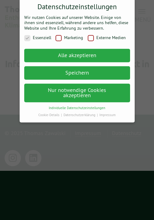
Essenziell (37, 36)
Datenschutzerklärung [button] (80, 113)
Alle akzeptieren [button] (77, 53)
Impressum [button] (107, 113)
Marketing (69, 36)
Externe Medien (107, 36)
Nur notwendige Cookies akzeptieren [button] (77, 90)
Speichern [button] (77, 70)
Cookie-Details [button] (49, 113)
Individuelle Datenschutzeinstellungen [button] (77, 106)
